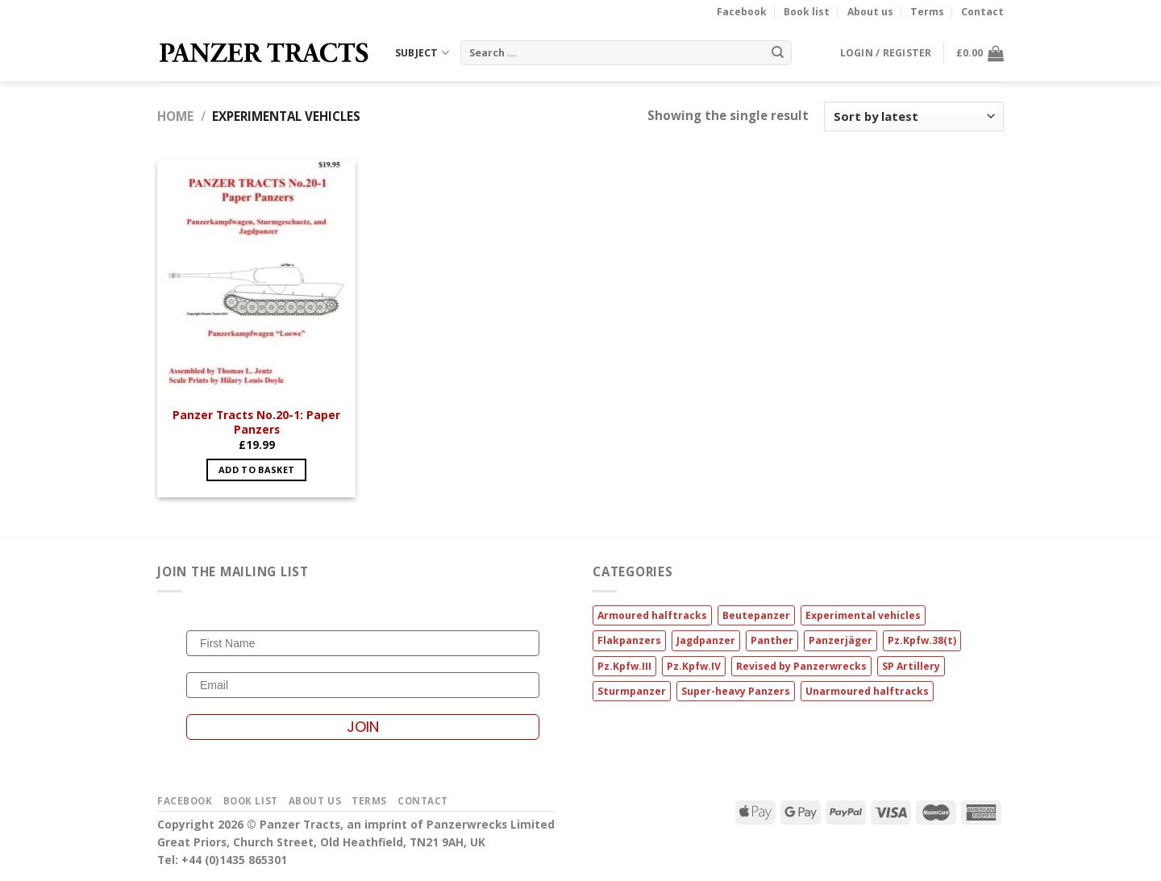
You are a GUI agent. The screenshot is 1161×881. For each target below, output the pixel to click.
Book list (807, 12)
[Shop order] (914, 116)
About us (870, 12)
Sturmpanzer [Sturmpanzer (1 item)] (631, 691)
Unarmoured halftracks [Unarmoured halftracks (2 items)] (867, 691)
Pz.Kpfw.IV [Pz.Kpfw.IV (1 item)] (694, 666)
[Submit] (777, 52)
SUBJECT (422, 52)
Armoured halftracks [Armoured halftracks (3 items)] (652, 615)
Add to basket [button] (256, 469)
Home (175, 116)
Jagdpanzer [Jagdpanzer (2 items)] (705, 640)
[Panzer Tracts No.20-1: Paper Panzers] (256, 279)
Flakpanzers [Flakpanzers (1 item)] (629, 640)
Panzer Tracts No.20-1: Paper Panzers (256, 422)
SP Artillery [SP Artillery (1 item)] (911, 666)
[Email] (362, 685)
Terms (927, 12)
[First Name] (362, 643)
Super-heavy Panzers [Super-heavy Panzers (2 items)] (735, 691)
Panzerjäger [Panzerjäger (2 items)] (840, 640)
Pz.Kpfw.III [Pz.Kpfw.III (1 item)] (624, 666)
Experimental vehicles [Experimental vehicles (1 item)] (863, 615)
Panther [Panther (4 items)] (772, 640)
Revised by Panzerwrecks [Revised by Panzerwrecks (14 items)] (801, 666)
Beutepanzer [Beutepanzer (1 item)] (756, 615)
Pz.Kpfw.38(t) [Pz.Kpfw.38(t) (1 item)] (922, 640)
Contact (982, 12)
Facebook (742, 12)
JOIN (363, 727)
